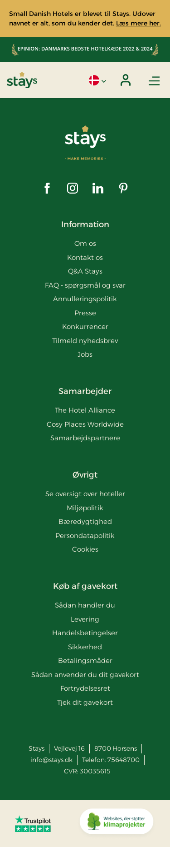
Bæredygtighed (85, 521)
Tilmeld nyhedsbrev (85, 340)
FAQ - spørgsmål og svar (85, 285)
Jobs (85, 354)
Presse (85, 313)
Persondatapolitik (85, 535)
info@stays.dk (51, 760)
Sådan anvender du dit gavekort (85, 674)
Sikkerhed (85, 647)
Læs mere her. (138, 23)
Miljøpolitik (85, 507)
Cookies (85, 549)
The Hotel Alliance (85, 410)
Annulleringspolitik (85, 298)
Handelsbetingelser (85, 632)
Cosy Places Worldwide (85, 424)
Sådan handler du (85, 605)
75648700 (123, 760)
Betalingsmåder (85, 660)
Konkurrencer (85, 326)
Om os (85, 243)
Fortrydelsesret (85, 688)
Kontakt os (85, 257)
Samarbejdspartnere (85, 437)
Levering (85, 619)
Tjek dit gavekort (85, 702)
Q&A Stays (85, 271)
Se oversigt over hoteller (85, 493)
